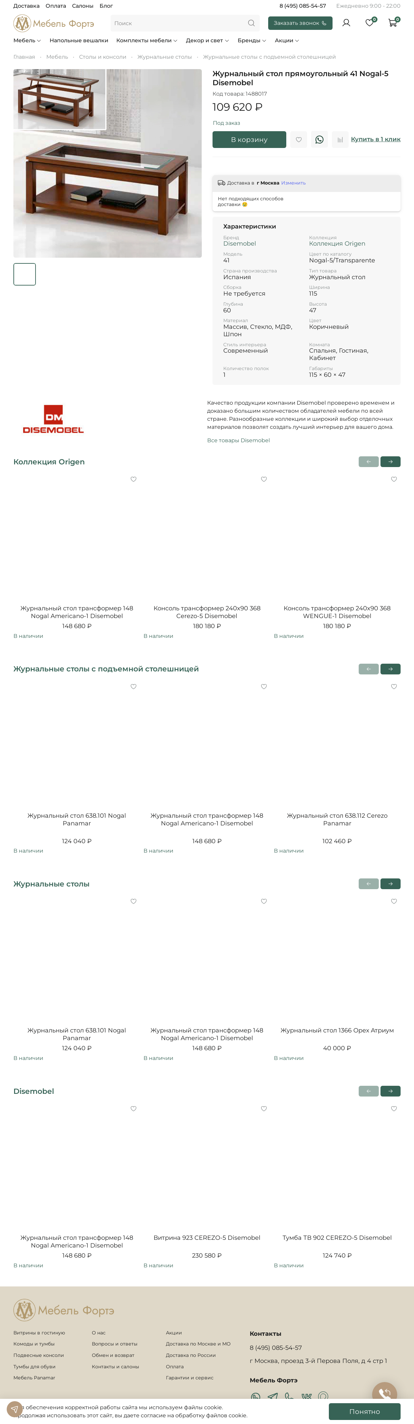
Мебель (27, 40)
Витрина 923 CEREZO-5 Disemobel (207, 1237)
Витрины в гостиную (39, 1333)
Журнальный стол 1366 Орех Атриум (337, 1030)
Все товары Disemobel (238, 440)
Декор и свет (207, 40)
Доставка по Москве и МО (198, 1344)
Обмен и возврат (113, 1355)
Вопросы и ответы (114, 1344)
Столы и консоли (102, 57)
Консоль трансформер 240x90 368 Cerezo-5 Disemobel (207, 612)
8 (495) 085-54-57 (303, 6)
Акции (287, 40)
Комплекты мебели (147, 40)
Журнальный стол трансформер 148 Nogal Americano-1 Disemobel (76, 612)
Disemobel (239, 243)
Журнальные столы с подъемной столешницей (269, 57)
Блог (106, 6)
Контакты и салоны (115, 1367)
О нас (99, 1333)
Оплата (56, 6)
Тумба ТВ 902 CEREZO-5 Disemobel (337, 1237)
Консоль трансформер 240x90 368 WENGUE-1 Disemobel (337, 612)
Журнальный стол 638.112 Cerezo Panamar (337, 819)
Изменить (293, 183)
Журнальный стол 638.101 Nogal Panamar (76, 819)
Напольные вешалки (79, 40)
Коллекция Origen (337, 243)
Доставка (26, 6)
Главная (24, 57)
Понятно (364, 1412)
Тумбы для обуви (34, 1367)
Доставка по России (191, 1355)
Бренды (252, 40)
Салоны (83, 6)
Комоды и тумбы (34, 1344)
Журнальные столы (164, 57)
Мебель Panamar (34, 1378)
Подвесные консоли (38, 1355)
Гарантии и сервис (190, 1378)
